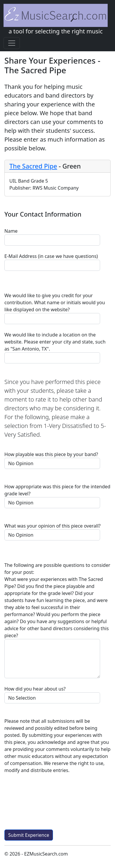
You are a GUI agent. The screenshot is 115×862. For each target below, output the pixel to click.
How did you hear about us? (35, 689)
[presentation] (48, 804)
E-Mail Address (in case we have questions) (51, 256)
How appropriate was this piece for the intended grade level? (57, 490)
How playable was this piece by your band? (51, 454)
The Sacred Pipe (33, 166)
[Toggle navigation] (12, 43)
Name (11, 231)
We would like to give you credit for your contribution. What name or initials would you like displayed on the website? (54, 302)
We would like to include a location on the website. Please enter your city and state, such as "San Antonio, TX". (55, 341)
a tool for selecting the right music (56, 19)
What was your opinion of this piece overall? (52, 526)
